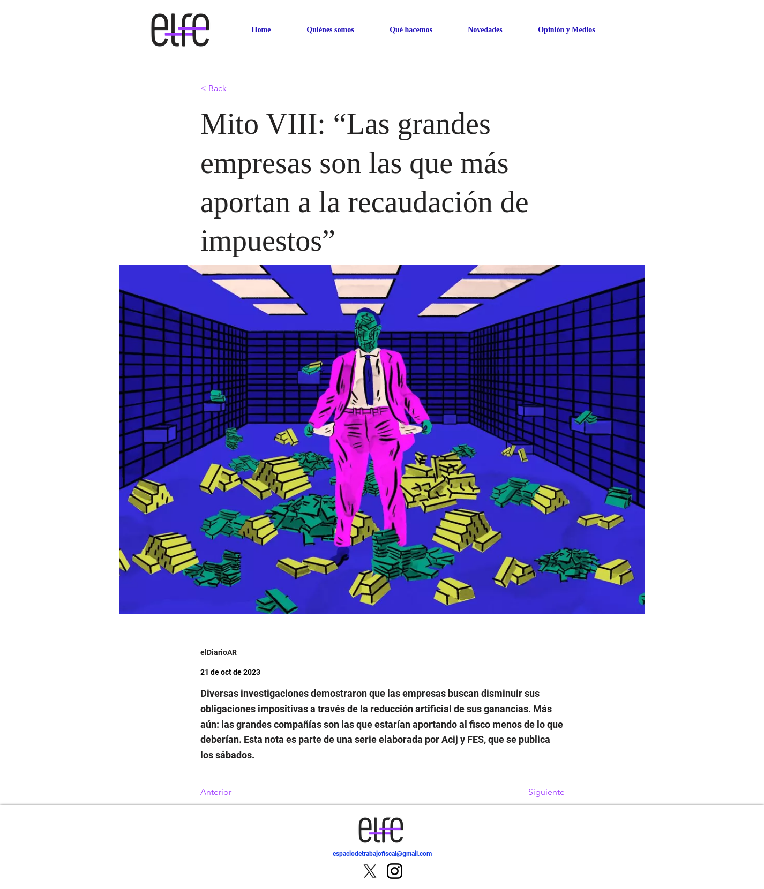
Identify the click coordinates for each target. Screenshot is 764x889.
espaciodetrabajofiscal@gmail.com (382, 853)
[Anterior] (235, 792)
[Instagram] (394, 871)
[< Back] (235, 88)
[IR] (606, 859)
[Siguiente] (538, 792)
